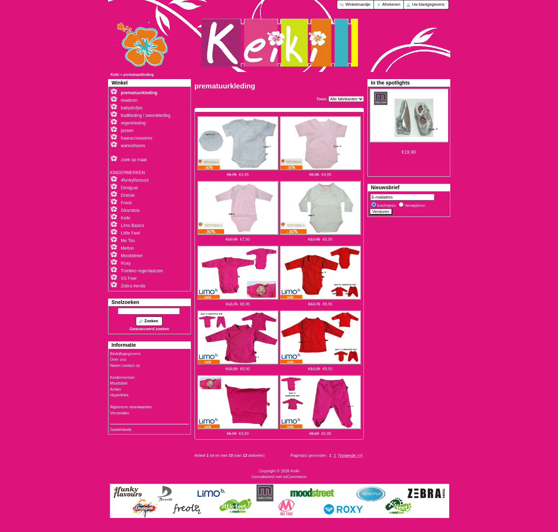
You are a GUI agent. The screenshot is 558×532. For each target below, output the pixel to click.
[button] (356, 4)
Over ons (118, 359)
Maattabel (119, 383)
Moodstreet (132, 255)
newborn (129, 100)
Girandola (130, 210)
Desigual (129, 187)
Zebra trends (133, 285)
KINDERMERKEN (127, 172)
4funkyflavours (135, 180)
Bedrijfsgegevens (125, 353)
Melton (127, 248)
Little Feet (130, 233)
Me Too (128, 240)
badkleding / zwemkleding (145, 115)
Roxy (126, 263)
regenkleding (133, 123)
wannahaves (133, 145)
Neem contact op (125, 365)
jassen (127, 130)
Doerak (128, 195)
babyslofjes (132, 107)
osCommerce (295, 476)
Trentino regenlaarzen (142, 270)
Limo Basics (132, 225)
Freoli (126, 202)
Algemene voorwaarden (131, 407)
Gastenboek (120, 429)
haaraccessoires (136, 138)
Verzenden (119, 413)
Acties (115, 389)
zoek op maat (134, 159)
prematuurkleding (138, 75)
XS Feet (129, 278)
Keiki (115, 75)
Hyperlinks (119, 395)
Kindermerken (122, 377)
